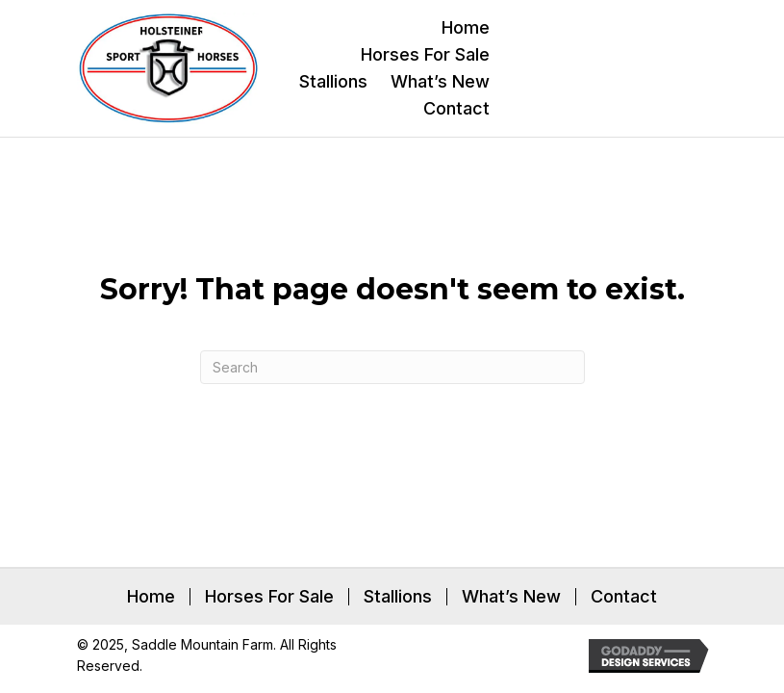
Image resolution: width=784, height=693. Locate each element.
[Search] (392, 367)
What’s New (511, 596)
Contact (624, 596)
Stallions (398, 596)
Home (151, 596)
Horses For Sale (269, 596)
